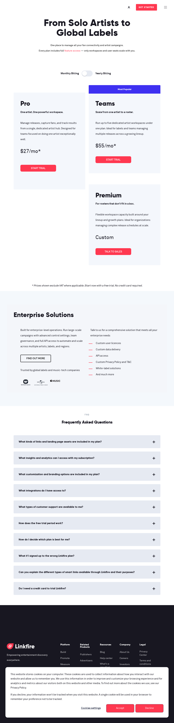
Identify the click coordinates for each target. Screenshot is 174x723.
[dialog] (87, 692)
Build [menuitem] (63, 652)
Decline (149, 708)
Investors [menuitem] (125, 664)
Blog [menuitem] (102, 652)
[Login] (129, 7)
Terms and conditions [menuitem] (145, 662)
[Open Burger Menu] (165, 7)
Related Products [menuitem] (85, 645)
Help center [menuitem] (106, 658)
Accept (120, 708)
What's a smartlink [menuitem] (105, 665)
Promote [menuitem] (65, 658)
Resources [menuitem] (105, 644)
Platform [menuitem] (65, 644)
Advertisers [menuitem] (86, 660)
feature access (72, 51)
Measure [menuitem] (65, 664)
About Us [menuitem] (124, 652)
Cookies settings (91, 708)
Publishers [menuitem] (86, 654)
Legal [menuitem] (143, 644)
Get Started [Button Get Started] (146, 7)
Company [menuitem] (125, 644)
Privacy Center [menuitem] (143, 653)
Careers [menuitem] (124, 658)
